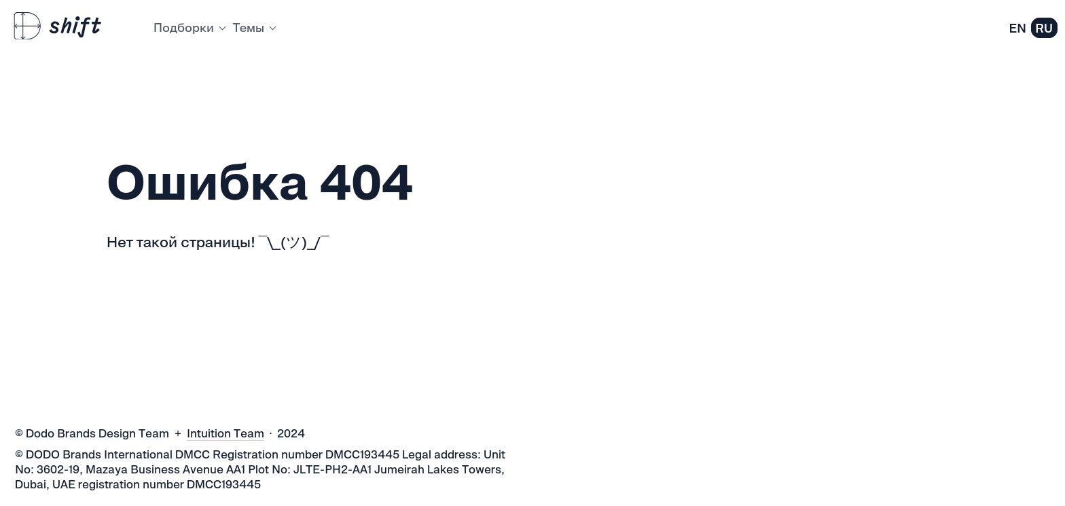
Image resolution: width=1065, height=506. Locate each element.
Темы (254, 27)
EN (1017, 28)
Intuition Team (225, 433)
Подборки (189, 27)
